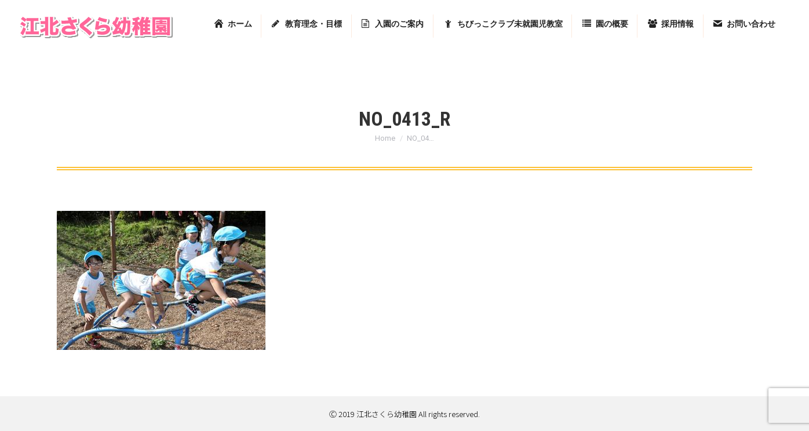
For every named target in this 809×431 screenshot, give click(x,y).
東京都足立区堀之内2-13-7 (657, 12)
